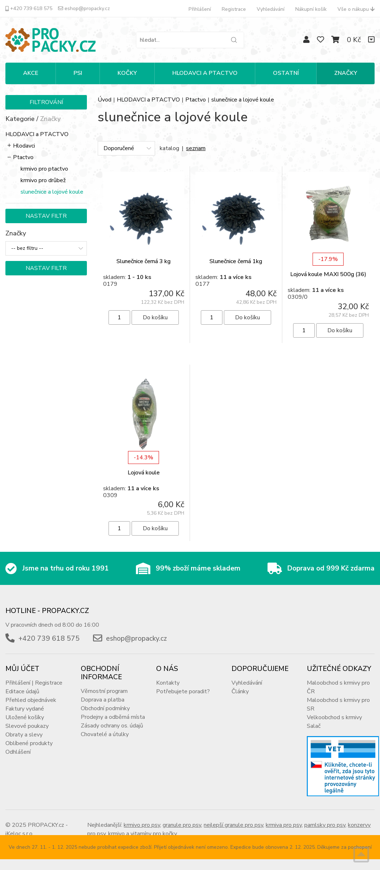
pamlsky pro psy (324, 825)
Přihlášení (200, 9)
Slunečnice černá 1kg (235, 261)
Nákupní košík (311, 9)
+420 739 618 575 (28, 8)
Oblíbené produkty (29, 743)
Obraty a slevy (24, 735)
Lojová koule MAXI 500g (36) (328, 274)
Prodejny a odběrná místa (113, 717)
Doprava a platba (102, 700)
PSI (78, 73)
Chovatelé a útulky (105, 734)
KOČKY (127, 73)
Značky (345, 73)
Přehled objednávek (30, 700)
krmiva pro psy (284, 825)
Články (240, 691)
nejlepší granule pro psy (233, 825)
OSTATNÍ (286, 73)
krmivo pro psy (142, 825)
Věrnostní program (104, 691)
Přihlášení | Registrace (33, 683)
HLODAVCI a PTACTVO (37, 134)
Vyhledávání (270, 9)
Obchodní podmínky (105, 708)
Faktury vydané (24, 709)
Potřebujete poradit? (183, 691)
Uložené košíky (24, 717)
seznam (196, 148)
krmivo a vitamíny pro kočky (142, 834)
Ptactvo (23, 157)
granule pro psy (182, 825)
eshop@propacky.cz (84, 8)
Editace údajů (22, 691)
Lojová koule (144, 473)
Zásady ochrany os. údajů (112, 726)
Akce (30, 73)
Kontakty (168, 683)
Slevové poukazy (27, 726)
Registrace (234, 9)
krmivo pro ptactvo (44, 169)
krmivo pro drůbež (43, 180)
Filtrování (46, 102)
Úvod (104, 100)
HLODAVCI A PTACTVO (205, 73)
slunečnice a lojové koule (52, 192)
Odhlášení (18, 752)
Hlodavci (24, 146)
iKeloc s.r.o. (19, 834)
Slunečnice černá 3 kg (143, 261)
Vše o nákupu (356, 9)
